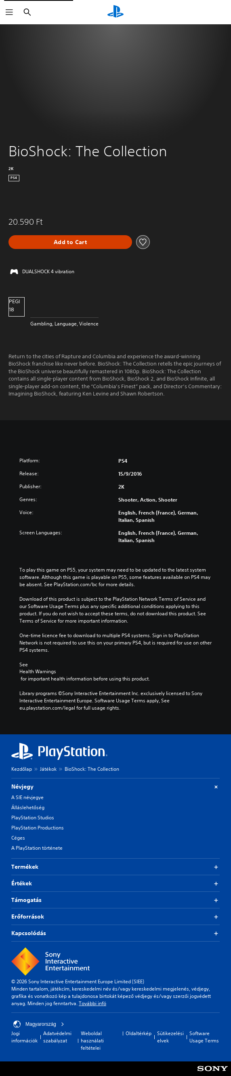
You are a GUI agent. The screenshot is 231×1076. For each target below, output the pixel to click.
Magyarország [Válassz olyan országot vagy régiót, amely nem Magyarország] (38, 1024)
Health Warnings (37, 671)
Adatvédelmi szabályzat (57, 1037)
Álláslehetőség (27, 807)
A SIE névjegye (27, 797)
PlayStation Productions (37, 827)
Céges (18, 837)
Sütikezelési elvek (170, 1037)
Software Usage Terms (204, 1037)
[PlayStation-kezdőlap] (115, 12)
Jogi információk (24, 1037)
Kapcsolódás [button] (115, 933)
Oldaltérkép (138, 1033)
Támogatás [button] (115, 900)
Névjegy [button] (115, 787)
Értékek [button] (115, 883)
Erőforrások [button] (115, 917)
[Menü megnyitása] (9, 12)
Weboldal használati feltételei (92, 1040)
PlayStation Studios (32, 817)
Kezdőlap (21, 769)
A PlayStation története (37, 847)
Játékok (48, 769)
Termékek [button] (115, 867)
